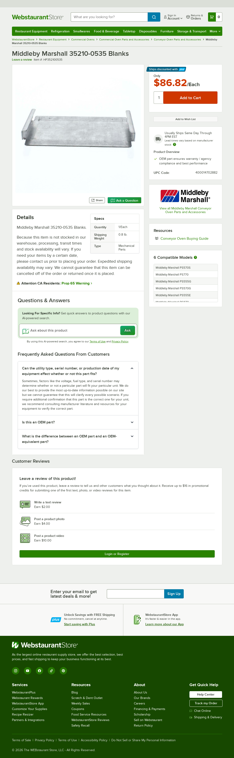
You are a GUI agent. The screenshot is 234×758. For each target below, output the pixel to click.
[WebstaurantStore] (69, 645)
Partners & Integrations (28, 720)
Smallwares (81, 31)
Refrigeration (60, 31)
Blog (74, 692)
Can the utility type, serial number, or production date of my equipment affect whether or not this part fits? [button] (70, 371)
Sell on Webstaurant (148, 720)
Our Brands (142, 698)
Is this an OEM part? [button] (38, 422)
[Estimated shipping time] (174, 144)
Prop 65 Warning (76, 283)
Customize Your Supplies (29, 709)
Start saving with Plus (79, 624)
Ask (127, 330)
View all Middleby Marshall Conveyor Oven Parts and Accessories (185, 210)
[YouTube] (27, 670)
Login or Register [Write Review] (117, 554)
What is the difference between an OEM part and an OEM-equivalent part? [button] (69, 439)
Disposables (148, 31)
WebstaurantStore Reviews (90, 720)
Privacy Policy (120, 341)
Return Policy (143, 725)
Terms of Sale (21, 740)
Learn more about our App (164, 624)
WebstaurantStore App (28, 703)
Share (97, 200)
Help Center (205, 694)
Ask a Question (124, 200)
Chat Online (200, 711)
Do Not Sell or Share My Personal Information (143, 740)
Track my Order (206, 703)
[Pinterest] (63, 670)
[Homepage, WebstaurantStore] (37, 17)
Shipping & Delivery (205, 717)
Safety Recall (80, 725)
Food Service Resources (89, 714)
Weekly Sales (80, 703)
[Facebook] (39, 670)
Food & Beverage (106, 31)
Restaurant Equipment (31, 31)
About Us (140, 692)
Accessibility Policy (94, 740)
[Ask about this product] (78, 330)
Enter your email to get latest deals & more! (74, 593)
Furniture (167, 31)
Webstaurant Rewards (27, 698)
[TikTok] (51, 670)
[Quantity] (159, 97)
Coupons (77, 709)
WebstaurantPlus (24, 692)
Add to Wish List (185, 119)
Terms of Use (98, 341)
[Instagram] (15, 670)
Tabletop (129, 31)
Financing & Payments (149, 709)
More (215, 31)
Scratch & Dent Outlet (86, 698)
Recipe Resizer (23, 714)
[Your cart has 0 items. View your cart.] (215, 17)
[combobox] (109, 17)
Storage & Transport (191, 31)
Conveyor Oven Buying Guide (189, 238)
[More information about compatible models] (195, 257)
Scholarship (142, 714)
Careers (139, 703)
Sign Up (173, 594)
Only (157, 76)
